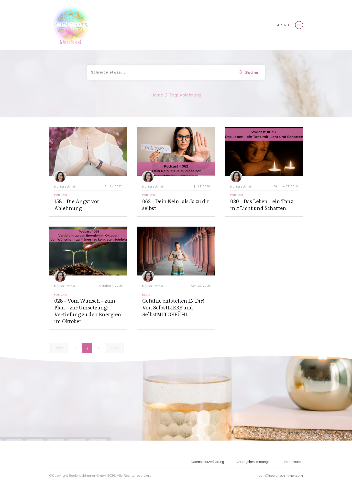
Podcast (61, 195)
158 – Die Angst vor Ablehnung (76, 204)
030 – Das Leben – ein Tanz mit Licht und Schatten (261, 204)
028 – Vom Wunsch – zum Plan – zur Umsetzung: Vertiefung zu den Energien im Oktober (87, 311)
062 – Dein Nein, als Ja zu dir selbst (175, 204)
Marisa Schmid (64, 186)
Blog (146, 294)
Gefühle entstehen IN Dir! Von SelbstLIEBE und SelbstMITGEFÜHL (173, 307)
